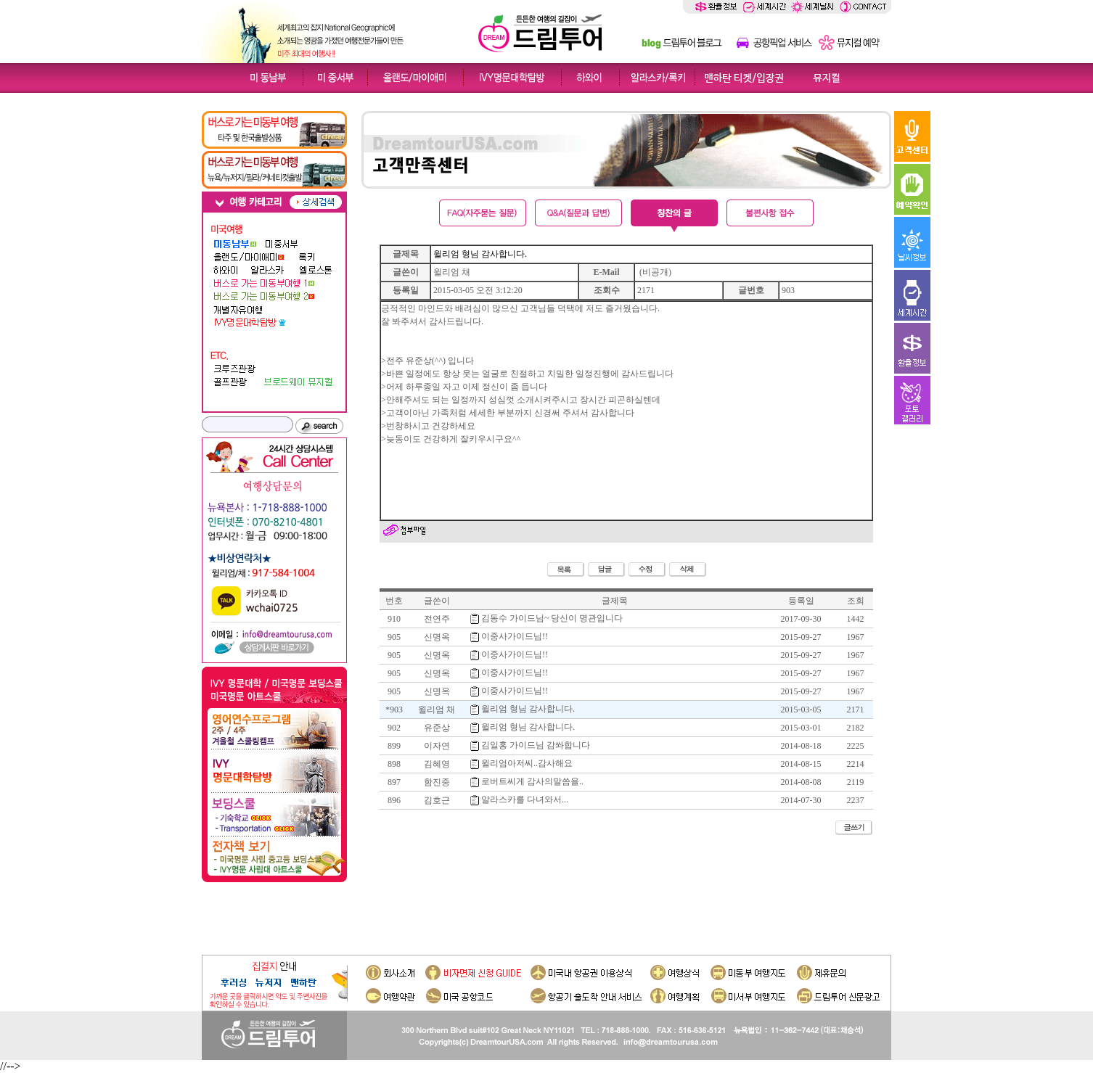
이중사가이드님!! (514, 636)
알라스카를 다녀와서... (524, 799)
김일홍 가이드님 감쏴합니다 (535, 745)
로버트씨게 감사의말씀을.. (532, 781)
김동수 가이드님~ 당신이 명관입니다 (552, 618)
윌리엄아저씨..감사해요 (527, 763)
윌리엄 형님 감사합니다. (528, 727)
